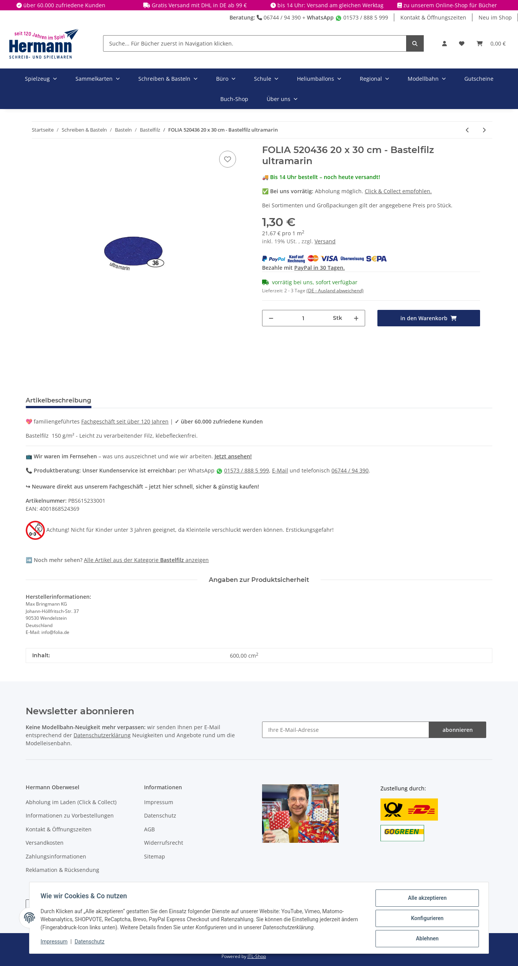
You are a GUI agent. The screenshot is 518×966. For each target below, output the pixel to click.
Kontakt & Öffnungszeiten (433, 17)
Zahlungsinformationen (56, 856)
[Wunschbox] (461, 43)
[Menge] (303, 318)
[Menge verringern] (271, 318)
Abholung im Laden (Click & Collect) (71, 802)
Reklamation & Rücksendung (62, 869)
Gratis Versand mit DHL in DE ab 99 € (199, 5)
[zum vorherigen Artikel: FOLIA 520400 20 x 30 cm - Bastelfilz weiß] (467, 130)
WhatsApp (320, 17)
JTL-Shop (257, 956)
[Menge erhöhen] (356, 318)
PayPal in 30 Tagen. (319, 267)
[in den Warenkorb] (428, 318)
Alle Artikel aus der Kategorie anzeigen (146, 560)
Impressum (158, 802)
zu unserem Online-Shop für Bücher (450, 5)
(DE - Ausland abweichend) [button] (335, 290)
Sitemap (154, 856)
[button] (444, 43)
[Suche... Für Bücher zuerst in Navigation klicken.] (255, 43)
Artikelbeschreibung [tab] (58, 400)
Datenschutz (160, 815)
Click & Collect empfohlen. (398, 191)
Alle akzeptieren (426, 899)
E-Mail (280, 470)
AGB (149, 829)
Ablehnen (426, 939)
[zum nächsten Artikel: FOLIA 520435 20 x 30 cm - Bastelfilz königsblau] (484, 130)
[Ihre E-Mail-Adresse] (345, 730)
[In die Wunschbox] (227, 159)
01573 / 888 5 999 (361, 17)
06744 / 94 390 (279, 17)
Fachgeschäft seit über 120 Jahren (125, 421)
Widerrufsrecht (163, 842)
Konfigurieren (426, 919)
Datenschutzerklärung (102, 735)
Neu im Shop (495, 17)
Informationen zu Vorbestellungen (70, 815)
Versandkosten (45, 842)
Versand (325, 241)
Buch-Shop (234, 99)
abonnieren (458, 729)
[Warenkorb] (491, 43)
